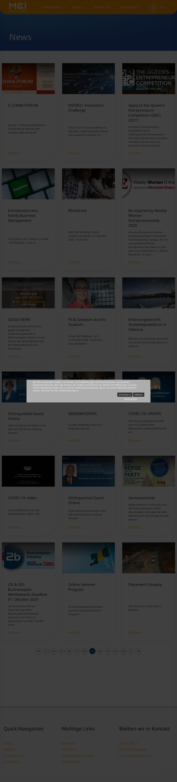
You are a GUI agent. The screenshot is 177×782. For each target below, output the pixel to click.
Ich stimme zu (125, 394)
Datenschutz (130, 399)
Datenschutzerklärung (86, 387)
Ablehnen (139, 394)
